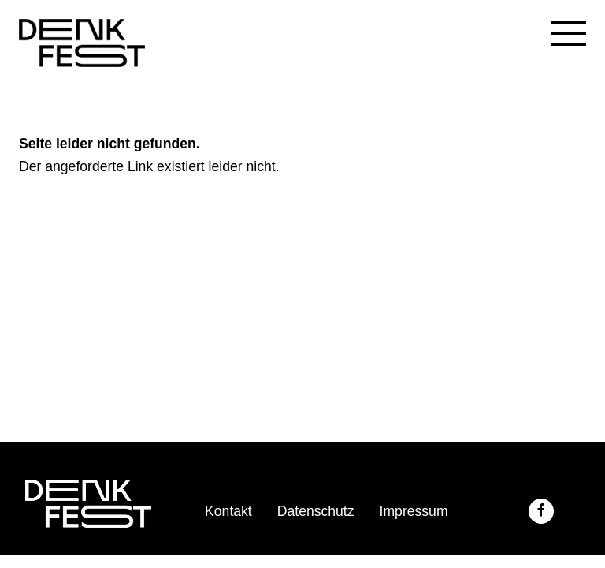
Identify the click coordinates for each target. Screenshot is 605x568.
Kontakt (228, 511)
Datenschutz (315, 511)
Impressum (414, 511)
